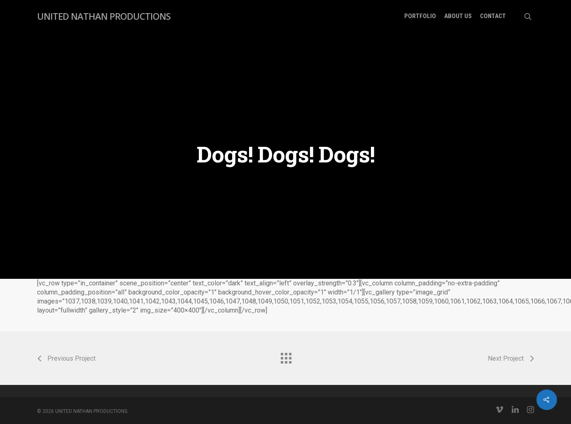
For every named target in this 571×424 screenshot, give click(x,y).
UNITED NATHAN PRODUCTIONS (103, 16)
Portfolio (420, 16)
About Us (458, 16)
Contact (493, 16)
